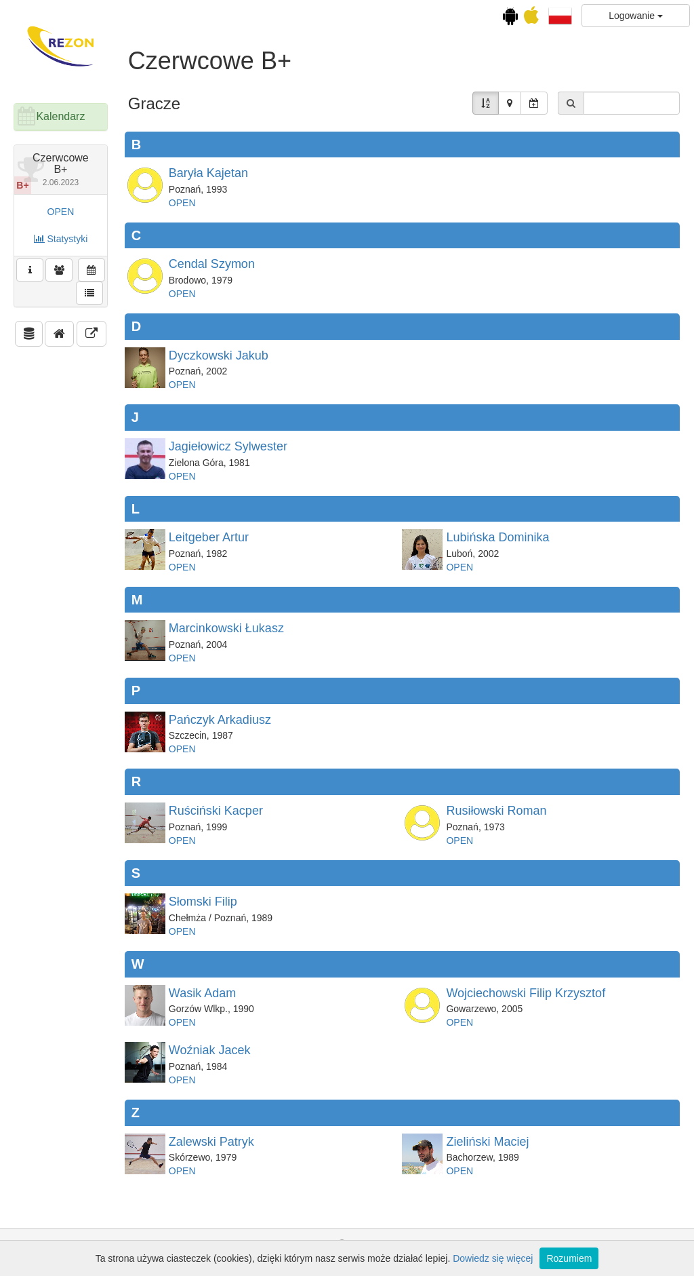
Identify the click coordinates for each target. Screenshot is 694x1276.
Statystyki (61, 238)
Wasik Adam (202, 993)
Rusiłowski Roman (496, 810)
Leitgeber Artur (209, 537)
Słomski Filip (203, 901)
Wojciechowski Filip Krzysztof (525, 993)
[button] (560, 14)
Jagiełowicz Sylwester (228, 446)
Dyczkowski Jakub (218, 355)
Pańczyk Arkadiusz (220, 720)
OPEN (61, 211)
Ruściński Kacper (216, 810)
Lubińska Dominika (497, 537)
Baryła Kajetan (208, 173)
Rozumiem (569, 1258)
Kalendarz (60, 116)
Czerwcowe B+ (61, 169)
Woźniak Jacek (210, 1050)
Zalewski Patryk (211, 1141)
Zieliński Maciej (487, 1141)
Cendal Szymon (212, 264)
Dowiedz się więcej (493, 1258)
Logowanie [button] (636, 15)
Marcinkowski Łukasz (226, 628)
